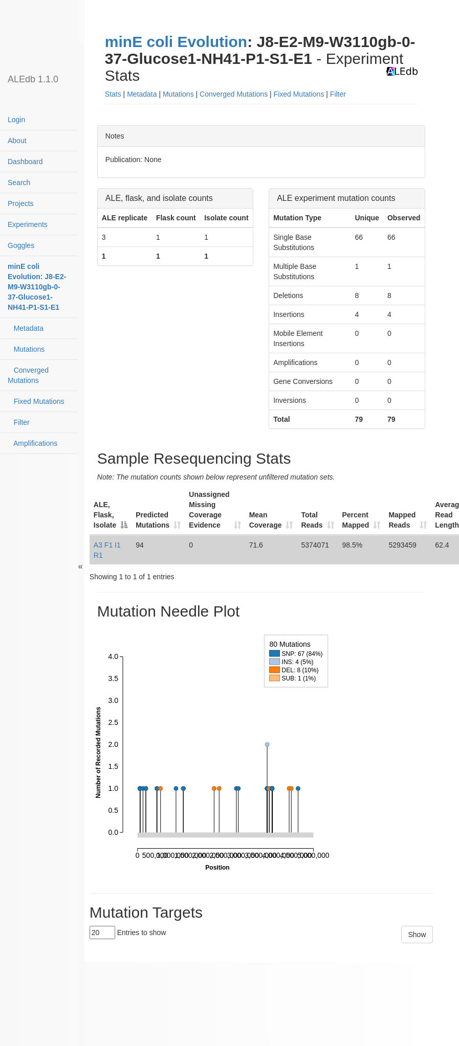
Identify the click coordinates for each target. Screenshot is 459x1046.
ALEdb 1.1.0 (33, 79)
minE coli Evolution (176, 41)
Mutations (26, 349)
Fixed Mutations (36, 401)
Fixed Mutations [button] (299, 94)
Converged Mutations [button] (234, 94)
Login (16, 120)
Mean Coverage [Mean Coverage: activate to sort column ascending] (265, 520)
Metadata (25, 328)
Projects (21, 203)
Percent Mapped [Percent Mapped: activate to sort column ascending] (355, 520)
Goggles (21, 245)
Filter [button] (338, 94)
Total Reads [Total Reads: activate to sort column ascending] (311, 520)
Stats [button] (113, 94)
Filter (19, 422)
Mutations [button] (178, 94)
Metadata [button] (142, 94)
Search (19, 182)
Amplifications (32, 443)
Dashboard (25, 161)
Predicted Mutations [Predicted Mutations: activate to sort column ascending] (152, 520)
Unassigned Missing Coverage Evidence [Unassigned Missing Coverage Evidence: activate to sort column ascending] (209, 509)
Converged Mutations (28, 375)
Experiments (28, 224)
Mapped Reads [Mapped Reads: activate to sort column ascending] (402, 520)
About (17, 141)
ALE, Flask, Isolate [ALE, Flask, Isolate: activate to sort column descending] (105, 515)
